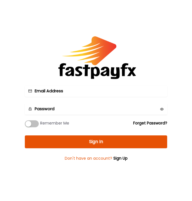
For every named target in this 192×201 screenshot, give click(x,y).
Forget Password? (150, 123)
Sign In (96, 141)
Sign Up (120, 158)
